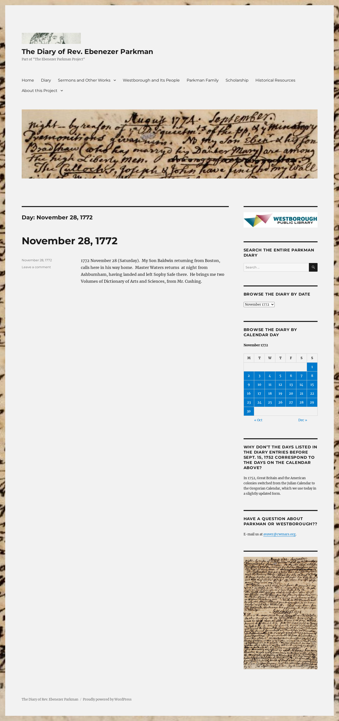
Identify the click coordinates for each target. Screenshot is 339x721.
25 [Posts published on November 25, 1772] (270, 402)
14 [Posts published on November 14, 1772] (301, 385)
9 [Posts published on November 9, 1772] (249, 385)
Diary (46, 80)
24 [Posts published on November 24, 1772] (259, 402)
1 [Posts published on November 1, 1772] (312, 367)
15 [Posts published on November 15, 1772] (312, 385)
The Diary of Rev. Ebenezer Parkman (87, 51)
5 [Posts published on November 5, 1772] (280, 376)
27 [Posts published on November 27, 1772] (291, 402)
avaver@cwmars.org (279, 534)
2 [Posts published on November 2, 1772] (249, 376)
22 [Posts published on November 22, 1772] (312, 393)
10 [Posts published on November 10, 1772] (259, 385)
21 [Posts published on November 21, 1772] (301, 393)
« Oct (258, 420)
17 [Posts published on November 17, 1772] (259, 393)
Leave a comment (36, 267)
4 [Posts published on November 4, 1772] (270, 376)
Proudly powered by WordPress (107, 699)
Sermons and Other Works (84, 80)
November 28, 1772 (70, 241)
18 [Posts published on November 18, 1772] (270, 393)
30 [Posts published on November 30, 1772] (249, 411)
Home (28, 80)
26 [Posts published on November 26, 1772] (280, 402)
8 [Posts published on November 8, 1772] (312, 376)
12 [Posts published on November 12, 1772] (280, 385)
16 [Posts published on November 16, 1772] (249, 393)
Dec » (302, 420)
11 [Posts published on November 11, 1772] (269, 385)
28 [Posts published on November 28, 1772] (301, 402)
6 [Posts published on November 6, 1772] (291, 376)
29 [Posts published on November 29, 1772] (312, 402)
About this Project (39, 90)
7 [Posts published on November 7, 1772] (302, 376)
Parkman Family (203, 80)
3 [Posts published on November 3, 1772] (259, 376)
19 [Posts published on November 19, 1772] (280, 393)
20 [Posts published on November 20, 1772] (291, 393)
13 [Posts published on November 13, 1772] (291, 385)
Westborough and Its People (151, 80)
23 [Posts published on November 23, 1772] (249, 402)
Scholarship (237, 80)
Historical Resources (275, 80)
